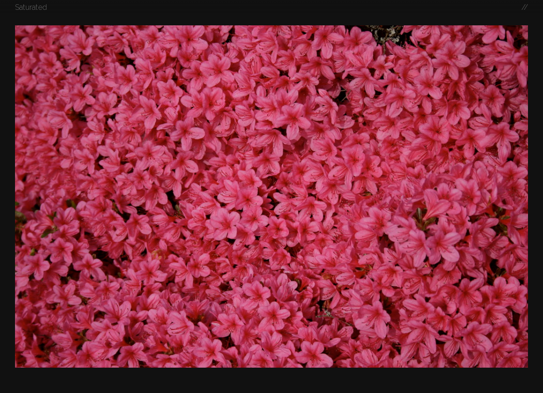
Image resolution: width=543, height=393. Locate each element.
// (524, 7)
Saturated (31, 7)
